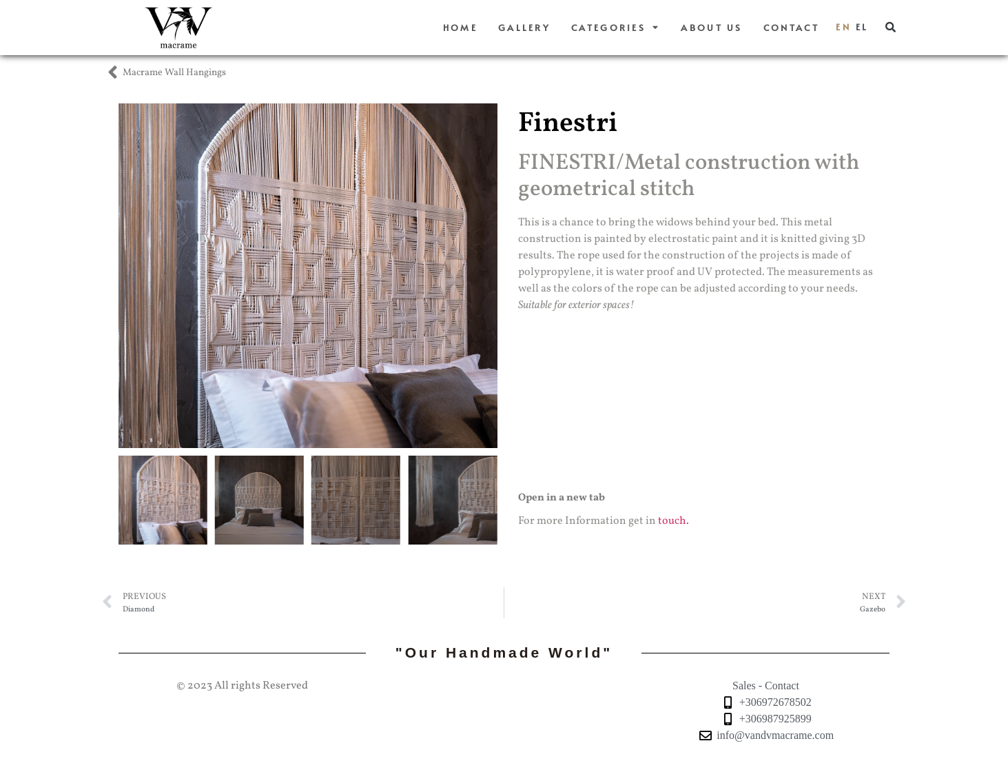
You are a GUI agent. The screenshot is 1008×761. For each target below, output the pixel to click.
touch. (673, 521)
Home (460, 27)
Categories (615, 28)
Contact (791, 27)
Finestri (567, 124)
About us (711, 27)
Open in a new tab (561, 498)
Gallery (524, 27)
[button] (890, 27)
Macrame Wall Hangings (174, 72)
